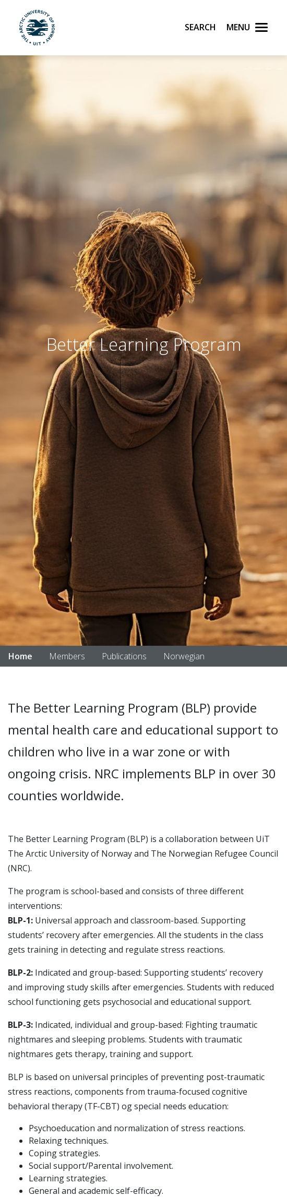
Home (20, 656)
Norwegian (184, 656)
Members (67, 656)
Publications (124, 656)
